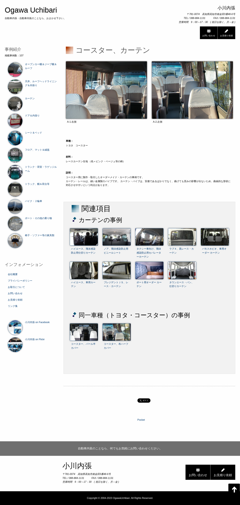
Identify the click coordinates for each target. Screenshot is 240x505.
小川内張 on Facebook (29, 322)
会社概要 (13, 274)
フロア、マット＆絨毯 (28, 150)
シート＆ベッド (25, 133)
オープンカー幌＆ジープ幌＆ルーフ (32, 66)
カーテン (21, 99)
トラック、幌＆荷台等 (28, 184)
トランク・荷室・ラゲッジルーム (32, 169)
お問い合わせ (208, 33)
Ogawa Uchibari (31, 10)
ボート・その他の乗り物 (30, 218)
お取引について (16, 287)
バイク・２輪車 (25, 201)
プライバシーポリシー (20, 280)
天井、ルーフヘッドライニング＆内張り (32, 83)
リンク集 (13, 306)
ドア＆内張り (24, 116)
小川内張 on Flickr (26, 339)
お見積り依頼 (226, 33)
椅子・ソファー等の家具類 (31, 235)
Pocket (141, 420)
